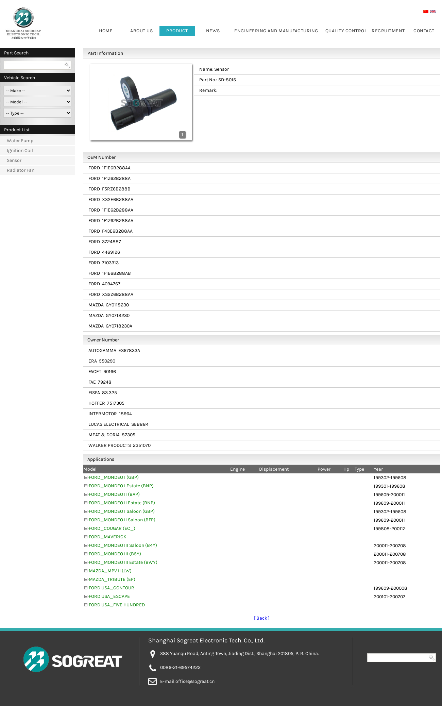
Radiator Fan (20, 170)
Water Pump (20, 141)
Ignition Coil (20, 150)
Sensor (14, 160)
